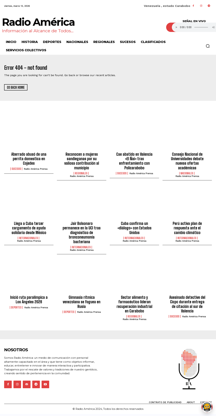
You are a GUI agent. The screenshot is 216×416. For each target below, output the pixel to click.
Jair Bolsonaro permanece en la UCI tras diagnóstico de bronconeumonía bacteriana (82, 234)
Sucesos (16, 170)
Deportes (16, 309)
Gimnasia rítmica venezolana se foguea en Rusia (81, 304)
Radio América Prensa (35, 171)
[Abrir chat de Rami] (207, 407)
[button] (208, 46)
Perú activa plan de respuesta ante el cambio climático (187, 230)
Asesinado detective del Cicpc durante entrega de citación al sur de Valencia (187, 306)
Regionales (81, 175)
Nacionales (186, 175)
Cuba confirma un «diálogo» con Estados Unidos (134, 230)
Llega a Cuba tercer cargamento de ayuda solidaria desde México (29, 230)
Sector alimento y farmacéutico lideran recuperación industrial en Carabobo (134, 306)
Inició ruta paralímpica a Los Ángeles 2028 (29, 301)
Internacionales (28, 240)
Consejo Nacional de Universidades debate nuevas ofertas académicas (187, 163)
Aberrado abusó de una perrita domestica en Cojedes (28, 161)
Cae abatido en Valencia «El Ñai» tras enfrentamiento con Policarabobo (134, 163)
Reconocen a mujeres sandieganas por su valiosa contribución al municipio (81, 163)
